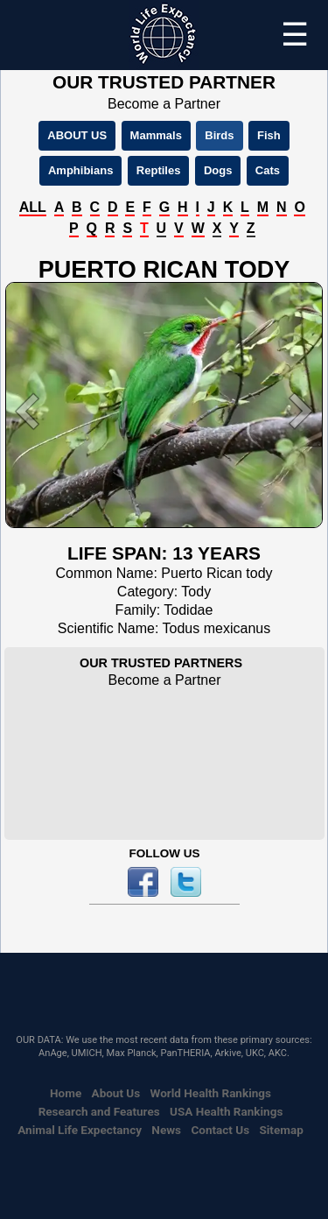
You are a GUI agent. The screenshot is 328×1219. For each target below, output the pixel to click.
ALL (32, 207)
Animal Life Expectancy (79, 1130)
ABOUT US (77, 135)
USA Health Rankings (226, 1111)
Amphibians (80, 170)
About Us (116, 1093)
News (166, 1130)
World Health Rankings (210, 1093)
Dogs (218, 170)
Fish (269, 135)
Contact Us (220, 1130)
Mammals (156, 135)
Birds (219, 135)
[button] (28, 411)
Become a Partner (164, 103)
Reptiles (158, 170)
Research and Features (99, 1111)
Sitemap (281, 1130)
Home (65, 1093)
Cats (267, 170)
